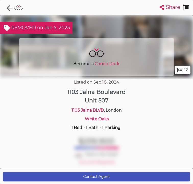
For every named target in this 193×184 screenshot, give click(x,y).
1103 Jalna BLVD (87, 110)
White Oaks (96, 119)
